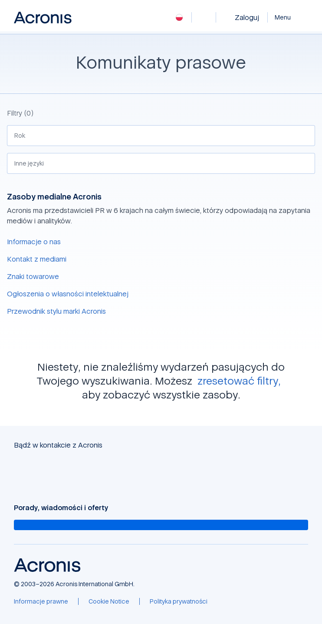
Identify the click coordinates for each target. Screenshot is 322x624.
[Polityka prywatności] (178, 601)
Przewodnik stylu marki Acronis (56, 311)
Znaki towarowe (33, 276)
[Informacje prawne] (41, 601)
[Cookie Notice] (109, 601)
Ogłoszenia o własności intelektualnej (67, 294)
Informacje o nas (34, 241)
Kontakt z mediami (36, 259)
